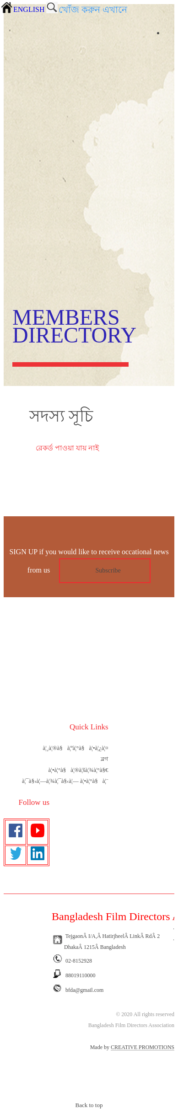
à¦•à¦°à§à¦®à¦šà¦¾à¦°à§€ (78, 769)
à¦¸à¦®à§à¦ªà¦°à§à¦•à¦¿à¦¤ (75, 747)
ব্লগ (104, 758)
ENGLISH (28, 9)
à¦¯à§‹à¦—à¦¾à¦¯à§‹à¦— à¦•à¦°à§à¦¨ (65, 780)
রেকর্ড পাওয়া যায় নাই (67, 448)
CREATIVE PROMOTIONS (142, 1047)
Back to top (89, 1105)
